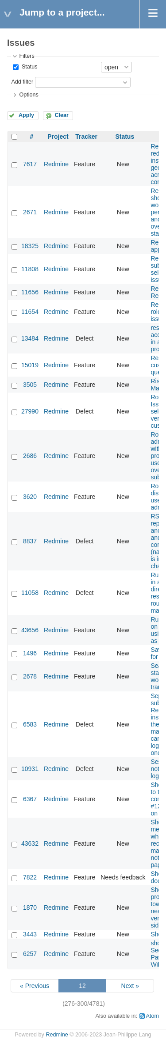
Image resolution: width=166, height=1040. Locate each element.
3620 (30, 496)
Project (57, 136)
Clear (61, 115)
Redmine (56, 164)
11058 (30, 592)
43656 (30, 630)
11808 (30, 269)
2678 (30, 676)
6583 (30, 724)
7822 (30, 877)
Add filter (22, 82)
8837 (30, 541)
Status (28, 67)
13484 (30, 338)
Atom (152, 1016)
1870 (30, 907)
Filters (26, 56)
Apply (26, 115)
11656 (30, 292)
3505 (30, 384)
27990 (30, 411)
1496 (30, 653)
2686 (30, 455)
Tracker (86, 136)
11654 (30, 311)
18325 (30, 245)
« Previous (34, 985)
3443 (30, 934)
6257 (30, 953)
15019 (30, 365)
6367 (30, 799)
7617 (30, 164)
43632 (30, 843)
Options (28, 95)
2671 (30, 212)
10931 (30, 768)
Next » (130, 985)
